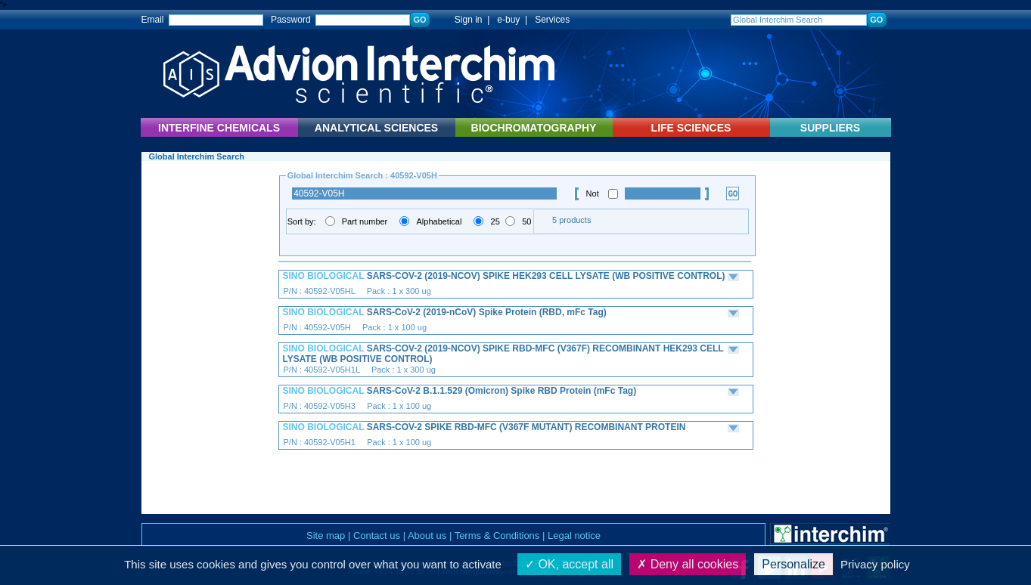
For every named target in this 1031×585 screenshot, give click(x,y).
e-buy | (514, 19)
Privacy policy (875, 564)
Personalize (793, 564)
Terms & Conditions (497, 535)
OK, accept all (569, 564)
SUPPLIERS (830, 128)
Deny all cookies (687, 564)
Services (552, 19)
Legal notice (574, 535)
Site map (325, 535)
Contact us (376, 535)
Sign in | (464, 19)
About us (427, 535)
